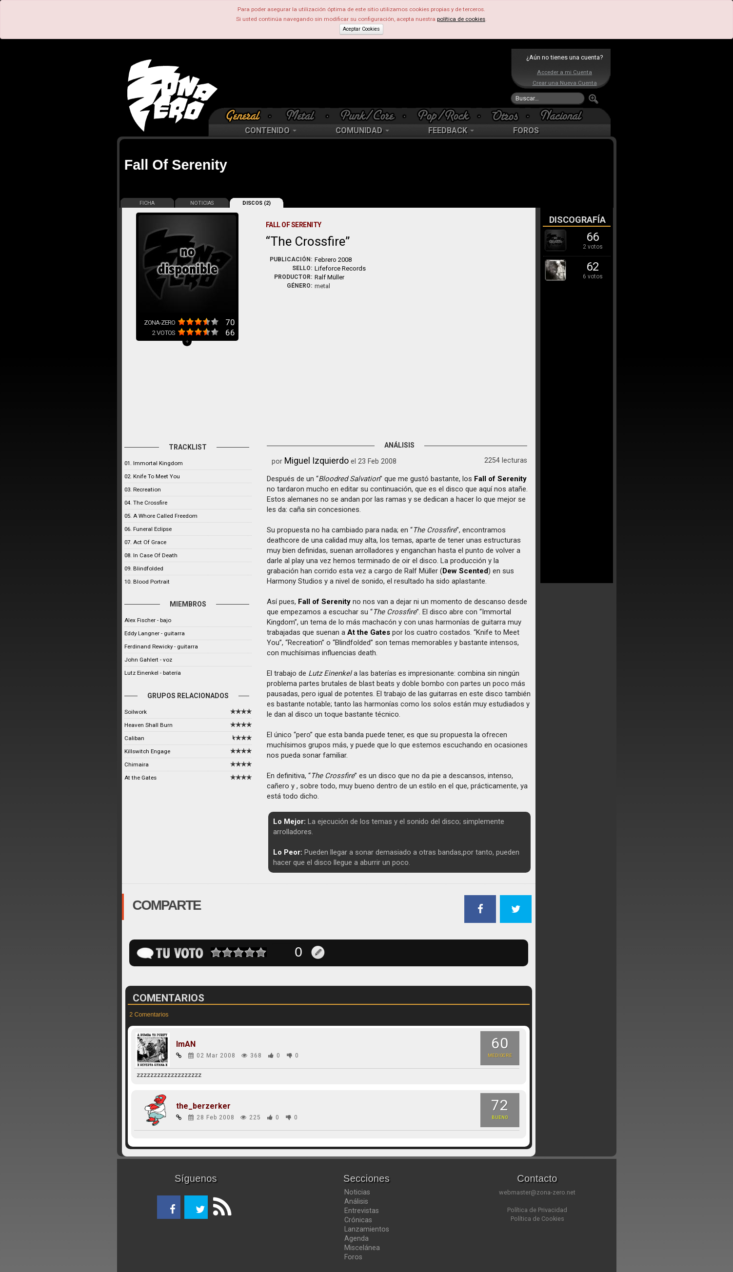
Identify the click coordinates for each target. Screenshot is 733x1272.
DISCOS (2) (256, 203)
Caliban (134, 738)
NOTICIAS (202, 203)
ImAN (186, 1044)
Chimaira (136, 764)
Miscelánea (362, 1248)
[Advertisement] (364, 78)
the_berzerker (203, 1106)
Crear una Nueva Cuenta (565, 82)
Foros (353, 1257)
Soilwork (135, 711)
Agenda (356, 1238)
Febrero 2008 (333, 259)
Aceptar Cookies (361, 29)
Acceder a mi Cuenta (564, 72)
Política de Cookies (537, 1218)
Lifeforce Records (340, 268)
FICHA (147, 203)
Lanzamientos (366, 1229)
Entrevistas (361, 1210)
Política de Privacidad (537, 1209)
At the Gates (140, 777)
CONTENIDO (271, 130)
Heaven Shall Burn (148, 725)
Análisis (356, 1201)
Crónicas (358, 1220)
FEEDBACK (451, 130)
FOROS (526, 130)
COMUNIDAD (362, 130)
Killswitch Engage (147, 751)
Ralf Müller (329, 277)
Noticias (357, 1192)
